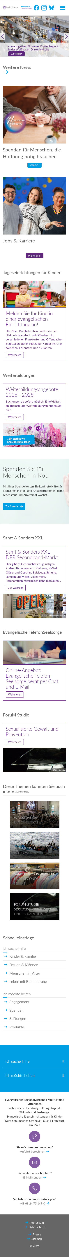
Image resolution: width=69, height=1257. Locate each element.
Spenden (34, 165)
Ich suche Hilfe (17, 1061)
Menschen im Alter (22, 973)
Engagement (16, 1001)
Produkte (14, 1027)
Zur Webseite (15, 587)
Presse (34, 1234)
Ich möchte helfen (20, 1075)
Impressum (34, 1222)
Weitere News (17, 69)
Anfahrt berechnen (34, 1151)
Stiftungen (15, 1018)
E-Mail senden (34, 1177)
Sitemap (34, 1239)
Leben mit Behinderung (25, 981)
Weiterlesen (16, 53)
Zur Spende (14, 506)
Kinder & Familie (20, 956)
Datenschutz (34, 1227)
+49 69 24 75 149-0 (34, 1203)
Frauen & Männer (21, 964)
